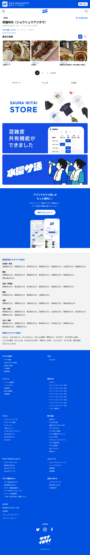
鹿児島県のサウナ (8, 326)
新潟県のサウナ (7, 286)
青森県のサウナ (20, 266)
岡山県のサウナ (32, 311)
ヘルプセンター (54, 482)
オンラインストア (9, 419)
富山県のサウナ (20, 286)
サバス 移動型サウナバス (57, 434)
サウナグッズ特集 (9, 422)
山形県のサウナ (68, 266)
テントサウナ (57, 340)
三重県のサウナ (44, 295)
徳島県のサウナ (68, 311)
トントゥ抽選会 (9, 382)
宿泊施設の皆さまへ (10, 485)
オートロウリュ (27, 337)
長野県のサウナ (68, 286)
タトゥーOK (19, 340)
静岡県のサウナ (20, 295)
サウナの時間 (53, 446)
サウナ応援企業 (54, 443)
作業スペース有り (45, 340)
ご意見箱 (52, 488)
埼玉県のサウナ (44, 275)
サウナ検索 (7, 360)
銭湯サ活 (52, 451)
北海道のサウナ (7, 266)
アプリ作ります (54, 428)
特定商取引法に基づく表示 (10, 508)
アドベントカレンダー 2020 (58, 400)
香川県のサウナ (80, 311)
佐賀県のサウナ (20, 323)
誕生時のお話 (8, 465)
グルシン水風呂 (39, 337)
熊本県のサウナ (44, 323)
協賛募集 (7, 394)
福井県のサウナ (44, 286)
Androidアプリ (8, 471)
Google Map (83, 18)
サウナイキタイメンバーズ (57, 462)
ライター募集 (53, 408)
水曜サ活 (52, 419)
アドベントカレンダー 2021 (58, 397)
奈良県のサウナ (56, 303)
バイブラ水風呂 (7, 340)
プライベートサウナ (9, 343)
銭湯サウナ (50, 337)
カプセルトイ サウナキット (57, 440)
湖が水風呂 (77, 340)
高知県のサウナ (20, 315)
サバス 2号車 (53, 437)
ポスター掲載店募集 (10, 488)
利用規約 (5, 511)
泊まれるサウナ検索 (10, 363)
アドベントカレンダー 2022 (58, 394)
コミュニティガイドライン (10, 515)
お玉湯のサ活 (6, 63)
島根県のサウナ (20, 311)
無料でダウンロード (45, 212)
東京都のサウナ (68, 275)
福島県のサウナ (80, 266)
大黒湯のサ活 (35, 63)
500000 (52, 73)
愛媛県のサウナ (7, 315)
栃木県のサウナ (20, 275)
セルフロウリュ (15, 337)
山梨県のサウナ (56, 286)
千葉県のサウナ (56, 275)
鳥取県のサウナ (7, 311)
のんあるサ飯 (53, 422)
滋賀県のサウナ (7, 303)
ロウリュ (5, 337)
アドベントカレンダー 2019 (58, 403)
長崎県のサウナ (32, 323)
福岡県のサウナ (7, 323)
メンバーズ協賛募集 (10, 494)
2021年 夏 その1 (9, 434)
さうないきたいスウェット (12, 431)
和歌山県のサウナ (69, 303)
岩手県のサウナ (32, 266)
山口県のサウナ (56, 311)
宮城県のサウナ (44, 266)
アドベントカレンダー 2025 (58, 385)
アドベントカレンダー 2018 (58, 406)
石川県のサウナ (32, 286)
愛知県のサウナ (32, 295)
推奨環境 (5, 504)
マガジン (52, 382)
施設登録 (7, 371)
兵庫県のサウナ (44, 303)
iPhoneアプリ (8, 468)
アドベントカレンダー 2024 (58, 388)
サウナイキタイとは (10, 462)
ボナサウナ (59, 337)
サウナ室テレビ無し (72, 337)
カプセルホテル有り (31, 340)
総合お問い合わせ (54, 485)
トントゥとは (8, 385)
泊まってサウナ (54, 449)
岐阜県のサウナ (7, 295)
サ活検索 (7, 368)
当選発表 (7, 388)
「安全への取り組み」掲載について (15, 497)
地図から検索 (8, 366)
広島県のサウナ (44, 311)
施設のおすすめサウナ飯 (57, 425)
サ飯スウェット (9, 428)
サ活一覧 (52, 360)
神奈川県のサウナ (8, 278)
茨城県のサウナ (7, 275)
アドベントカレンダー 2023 (58, 391)
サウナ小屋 (67, 340)
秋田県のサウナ (56, 266)
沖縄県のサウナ (21, 326)
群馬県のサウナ (32, 275)
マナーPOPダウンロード (12, 491)
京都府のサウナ (20, 303)
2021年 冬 (7, 440)
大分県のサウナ (56, 323)
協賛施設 (52, 468)
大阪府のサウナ (32, 303)
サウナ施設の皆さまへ (11, 482)
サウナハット (8, 425)
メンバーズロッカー (55, 465)
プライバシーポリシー (9, 518)
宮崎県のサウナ (68, 323)
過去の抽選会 (8, 391)
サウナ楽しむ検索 (54, 431)
